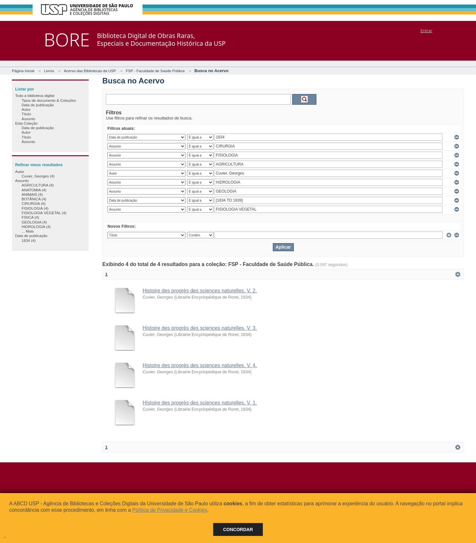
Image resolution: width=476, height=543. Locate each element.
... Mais (28, 231)
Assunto (28, 119)
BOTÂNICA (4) (34, 199)
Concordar (238, 529)
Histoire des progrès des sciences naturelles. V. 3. (200, 328)
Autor (26, 109)
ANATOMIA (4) (34, 190)
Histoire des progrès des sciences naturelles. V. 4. (200, 365)
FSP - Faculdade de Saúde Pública (155, 71)
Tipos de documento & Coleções (49, 100)
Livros (49, 71)
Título (26, 114)
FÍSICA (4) (30, 217)
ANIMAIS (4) (32, 194)
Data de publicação (38, 105)
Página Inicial (23, 71)
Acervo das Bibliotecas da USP (90, 71)
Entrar (426, 30)
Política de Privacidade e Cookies (169, 510)
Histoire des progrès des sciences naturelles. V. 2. (200, 290)
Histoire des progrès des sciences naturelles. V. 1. (200, 402)
